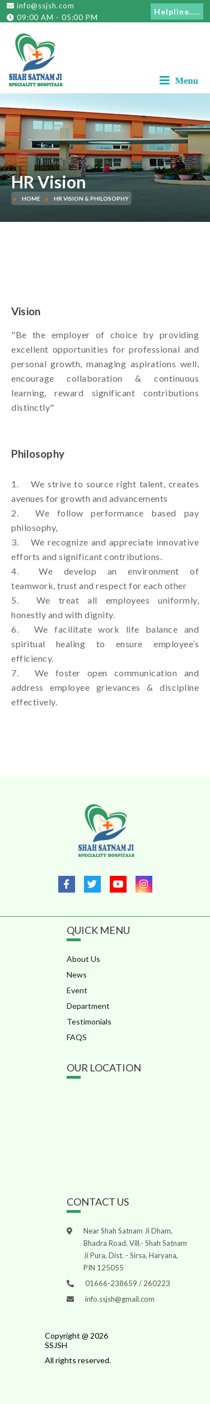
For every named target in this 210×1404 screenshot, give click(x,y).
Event (77, 990)
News (77, 974)
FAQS (77, 1037)
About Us (83, 959)
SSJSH (56, 1345)
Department (88, 1006)
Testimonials (89, 1021)
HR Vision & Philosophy (91, 198)
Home (31, 198)
